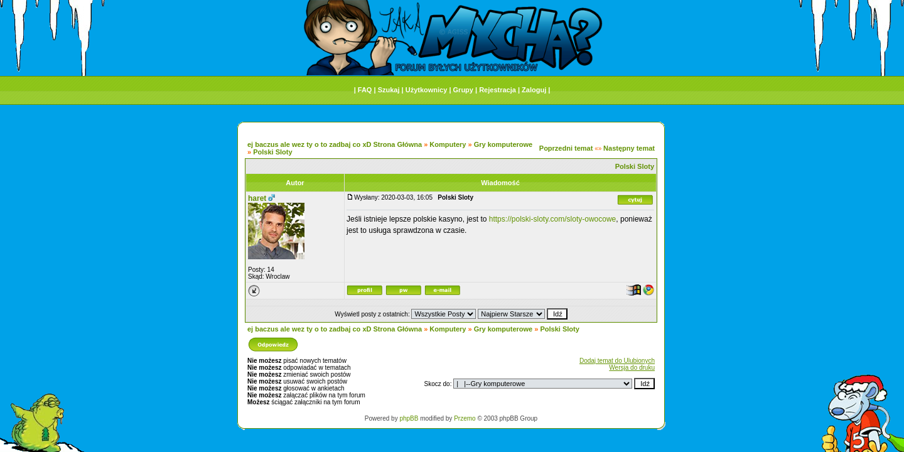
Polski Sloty (272, 152)
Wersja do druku (632, 367)
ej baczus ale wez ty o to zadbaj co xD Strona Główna (334, 144)
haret (257, 198)
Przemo (464, 418)
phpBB (408, 418)
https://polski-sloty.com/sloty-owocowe (552, 219)
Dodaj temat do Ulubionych (617, 360)
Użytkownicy (427, 90)
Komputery (447, 144)
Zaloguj (534, 90)
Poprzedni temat (566, 148)
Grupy (463, 90)
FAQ (365, 90)
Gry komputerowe (503, 144)
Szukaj (389, 90)
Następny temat (629, 148)
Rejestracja (497, 90)
